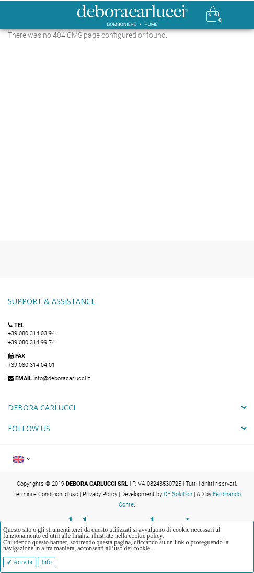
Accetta (22, 562)
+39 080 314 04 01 (31, 365)
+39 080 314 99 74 (31, 342)
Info (46, 562)
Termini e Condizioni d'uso (45, 494)
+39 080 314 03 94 (31, 333)
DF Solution (178, 494)
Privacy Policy (100, 494)
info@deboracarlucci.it (61, 378)
